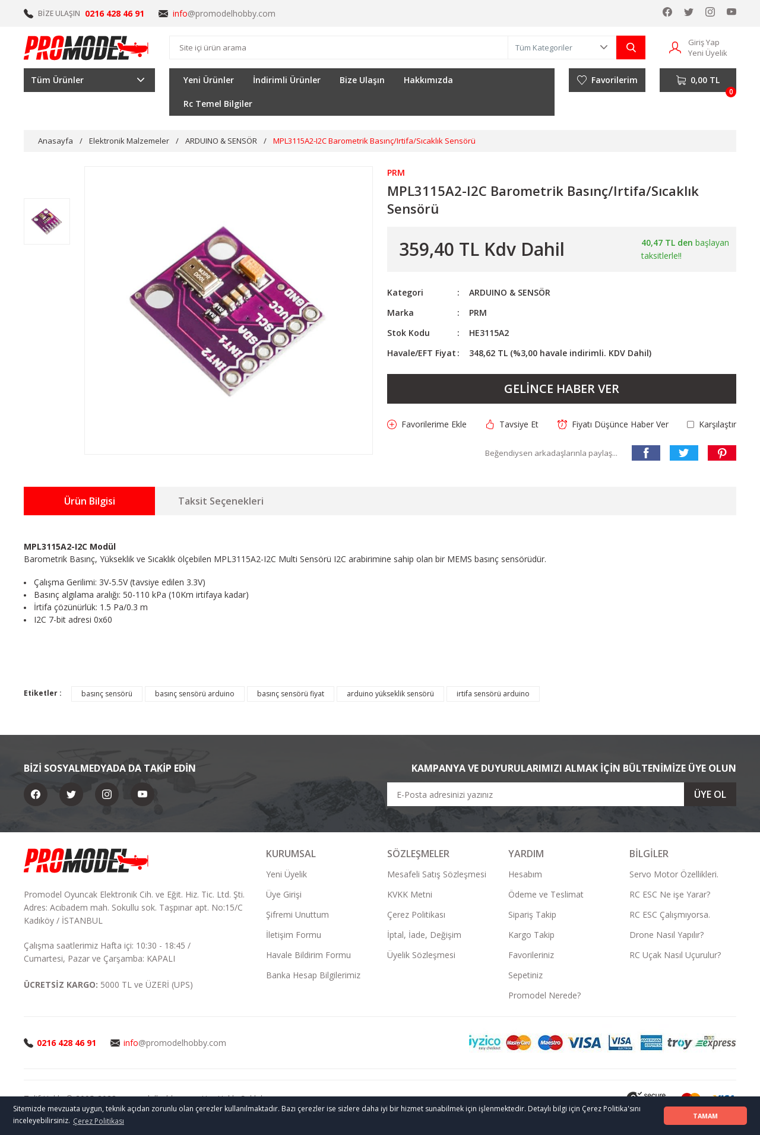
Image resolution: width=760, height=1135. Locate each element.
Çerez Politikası (416, 914)
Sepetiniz (525, 975)
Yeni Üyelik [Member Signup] (707, 52)
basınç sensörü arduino (195, 694)
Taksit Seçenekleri (221, 501)
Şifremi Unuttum (297, 914)
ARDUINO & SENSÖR (509, 292)
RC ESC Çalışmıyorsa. (669, 914)
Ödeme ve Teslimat (546, 894)
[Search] (338, 47)
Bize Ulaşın (362, 79)
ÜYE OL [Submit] (710, 794)
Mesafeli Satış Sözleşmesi (436, 874)
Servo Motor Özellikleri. (673, 874)
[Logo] (87, 47)
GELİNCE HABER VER (561, 389)
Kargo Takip (531, 934)
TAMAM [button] (705, 1115)
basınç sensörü (106, 694)
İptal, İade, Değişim (424, 934)
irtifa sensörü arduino (493, 694)
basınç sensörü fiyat (290, 694)
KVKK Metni (409, 894)
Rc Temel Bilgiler (217, 103)
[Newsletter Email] (561, 794)
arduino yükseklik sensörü (390, 694)
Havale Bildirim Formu (308, 954)
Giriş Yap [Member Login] (704, 42)
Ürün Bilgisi (89, 501)
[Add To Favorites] (427, 424)
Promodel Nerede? (544, 995)
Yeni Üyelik (286, 874)
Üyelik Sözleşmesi (421, 954)
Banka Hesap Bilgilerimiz (313, 975)
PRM (478, 312)
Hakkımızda (428, 79)
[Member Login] (675, 47)
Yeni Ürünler (208, 79)
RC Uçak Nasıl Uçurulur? (675, 954)
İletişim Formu (293, 934)
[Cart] (698, 80)
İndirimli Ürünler (287, 79)
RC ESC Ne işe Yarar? (669, 894)
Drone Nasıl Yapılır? (666, 934)
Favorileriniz (531, 954)
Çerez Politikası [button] (98, 1121)
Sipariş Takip (532, 914)
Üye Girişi (284, 894)
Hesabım (525, 874)
